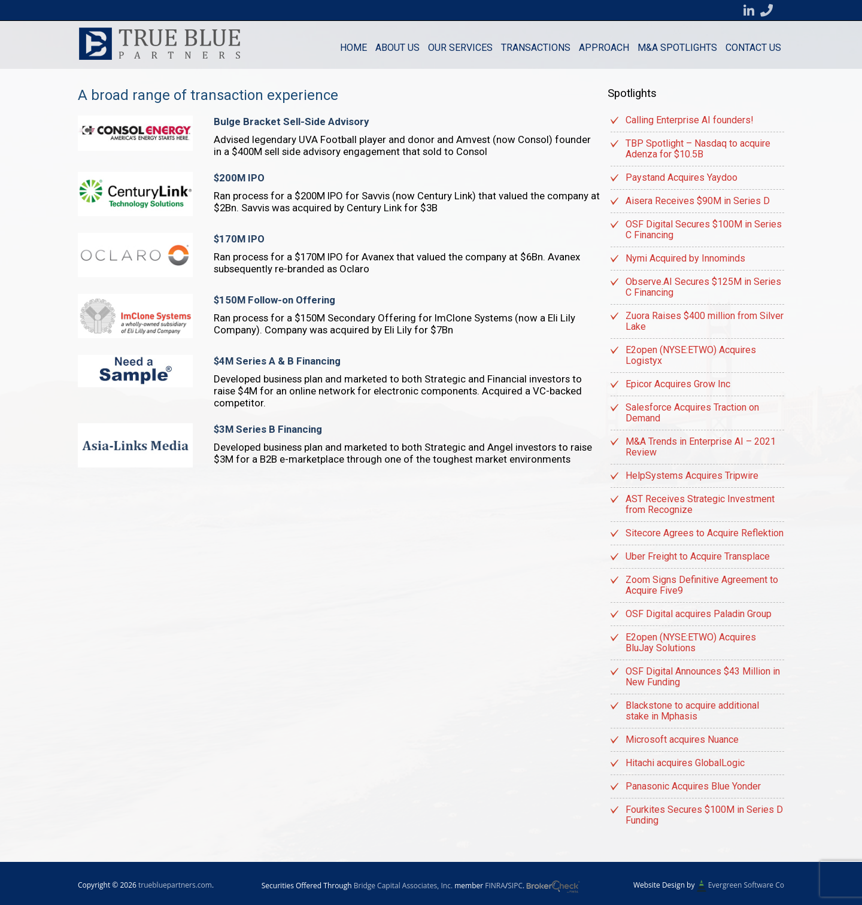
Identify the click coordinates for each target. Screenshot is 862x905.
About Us (397, 47)
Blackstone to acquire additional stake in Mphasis (692, 711)
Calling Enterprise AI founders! (690, 120)
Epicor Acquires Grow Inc (678, 384)
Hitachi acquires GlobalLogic (685, 763)
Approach (604, 47)
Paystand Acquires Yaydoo (681, 177)
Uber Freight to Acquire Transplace (698, 556)
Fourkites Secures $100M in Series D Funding (704, 815)
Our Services (460, 47)
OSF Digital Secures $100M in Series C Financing (704, 229)
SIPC (515, 885)
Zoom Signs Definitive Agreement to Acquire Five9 (702, 585)
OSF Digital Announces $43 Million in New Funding (703, 677)
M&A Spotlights (677, 47)
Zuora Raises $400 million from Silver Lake (705, 321)
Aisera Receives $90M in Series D (698, 200)
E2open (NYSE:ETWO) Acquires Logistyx (691, 355)
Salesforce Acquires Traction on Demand (692, 413)
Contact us (753, 47)
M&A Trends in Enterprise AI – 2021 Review (701, 447)
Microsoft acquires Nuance (682, 739)
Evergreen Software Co (746, 885)
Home (353, 47)
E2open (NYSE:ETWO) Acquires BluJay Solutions (691, 642)
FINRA (495, 885)
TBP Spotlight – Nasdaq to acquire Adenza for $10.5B (698, 149)
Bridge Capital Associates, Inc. (403, 885)
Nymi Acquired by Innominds (685, 258)
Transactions (535, 47)
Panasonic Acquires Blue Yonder (693, 786)
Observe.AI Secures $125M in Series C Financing (703, 287)
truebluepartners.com (175, 885)
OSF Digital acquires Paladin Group (699, 613)
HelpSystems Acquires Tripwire (692, 475)
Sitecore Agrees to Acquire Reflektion (705, 533)
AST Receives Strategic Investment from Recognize (700, 504)
